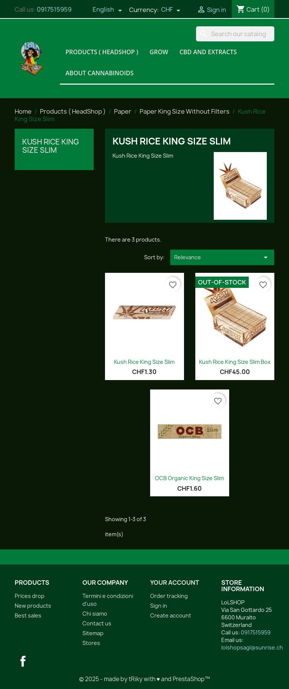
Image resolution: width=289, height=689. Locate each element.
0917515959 (54, 9)
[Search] (235, 33)
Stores (91, 642)
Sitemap (92, 633)
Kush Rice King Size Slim (50, 146)
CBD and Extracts (208, 52)
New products (33, 605)
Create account (170, 615)
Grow (158, 52)
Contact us (96, 623)
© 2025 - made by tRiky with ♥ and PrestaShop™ (144, 679)
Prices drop (29, 595)
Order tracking (169, 595)
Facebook (22, 661)
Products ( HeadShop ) (101, 52)
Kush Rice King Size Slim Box (235, 361)
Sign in (158, 605)
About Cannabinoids (99, 73)
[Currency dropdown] (171, 10)
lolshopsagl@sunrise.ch (252, 647)
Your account (174, 582)
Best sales (28, 615)
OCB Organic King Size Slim (189, 478)
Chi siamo (94, 613)
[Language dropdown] (107, 10)
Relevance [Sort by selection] (222, 257)
